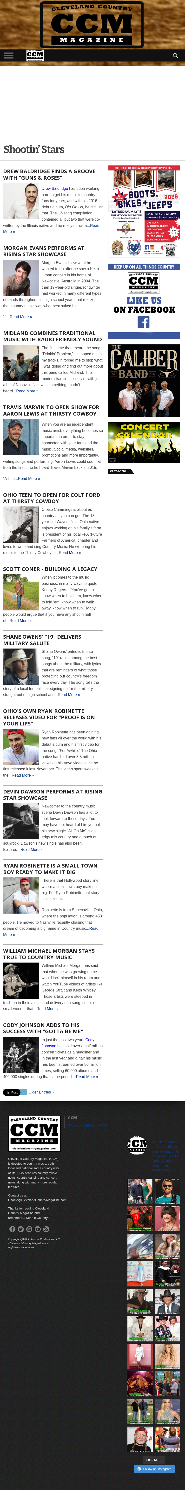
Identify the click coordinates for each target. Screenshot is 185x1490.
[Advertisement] (92, 102)
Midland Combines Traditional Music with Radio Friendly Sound (52, 336)
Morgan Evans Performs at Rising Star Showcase (44, 251)
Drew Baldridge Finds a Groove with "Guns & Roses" (49, 174)
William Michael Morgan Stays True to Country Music (49, 953)
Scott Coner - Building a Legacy (50, 568)
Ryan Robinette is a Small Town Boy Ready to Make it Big (50, 868)
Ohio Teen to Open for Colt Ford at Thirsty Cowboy (51, 498)
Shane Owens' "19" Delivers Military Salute (42, 639)
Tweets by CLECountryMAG (87, 1125)
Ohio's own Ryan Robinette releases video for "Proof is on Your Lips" (49, 717)
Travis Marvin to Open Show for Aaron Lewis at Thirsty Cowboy (51, 410)
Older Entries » (41, 1092)
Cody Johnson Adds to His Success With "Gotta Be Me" (43, 1028)
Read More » (21, 317)
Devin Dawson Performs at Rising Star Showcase (52, 794)
